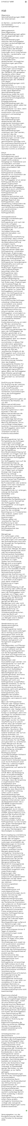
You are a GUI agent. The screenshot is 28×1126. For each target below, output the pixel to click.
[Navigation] (24, 2)
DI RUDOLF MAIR (7, 2)
